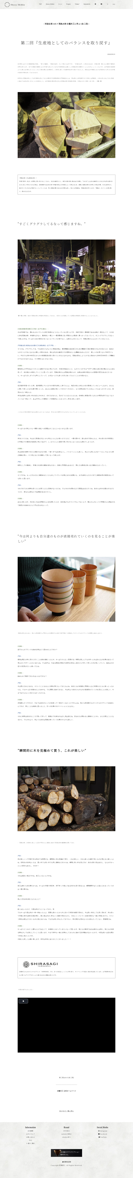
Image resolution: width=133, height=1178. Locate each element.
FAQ (30, 1140)
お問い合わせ (30, 1137)
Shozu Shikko (50, 4)
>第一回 (99, 81)
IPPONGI (66, 1131)
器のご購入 (30, 1143)
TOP (40, 4)
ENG (114, 4)
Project (68, 4)
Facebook (102, 1134)
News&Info (87, 4)
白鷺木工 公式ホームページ (66, 1091)
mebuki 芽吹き (66, 1134)
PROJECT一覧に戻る (66, 1111)
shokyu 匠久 (66, 1137)
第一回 (20, 316)
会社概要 (30, 1131)
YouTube (103, 1137)
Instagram (102, 1131)
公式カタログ (30, 1134)
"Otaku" (77, 4)
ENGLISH (66, 1162)
